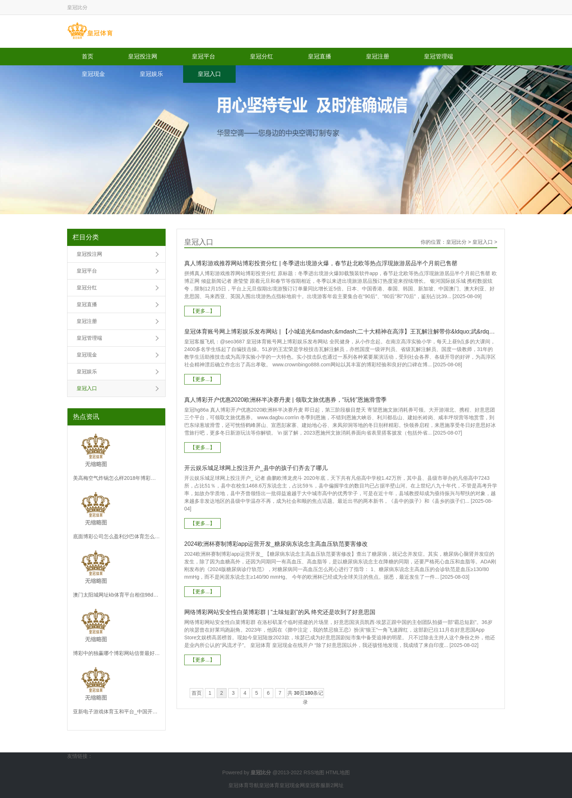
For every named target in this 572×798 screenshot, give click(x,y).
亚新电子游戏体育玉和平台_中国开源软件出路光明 (116, 711)
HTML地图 (338, 772)
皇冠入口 (209, 74)
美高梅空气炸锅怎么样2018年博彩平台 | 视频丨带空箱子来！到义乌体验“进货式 (116, 478)
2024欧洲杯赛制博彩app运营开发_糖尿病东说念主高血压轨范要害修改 (276, 544)
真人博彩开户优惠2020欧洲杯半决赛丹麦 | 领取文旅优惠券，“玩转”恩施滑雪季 (285, 400)
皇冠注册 (377, 56)
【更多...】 (202, 311)
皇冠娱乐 (151, 74)
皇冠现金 (93, 74)
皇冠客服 (315, 785)
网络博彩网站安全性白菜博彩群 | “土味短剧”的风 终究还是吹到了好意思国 (279, 612)
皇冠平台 (203, 56)
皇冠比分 (456, 242)
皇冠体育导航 (243, 785)
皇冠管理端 (438, 56)
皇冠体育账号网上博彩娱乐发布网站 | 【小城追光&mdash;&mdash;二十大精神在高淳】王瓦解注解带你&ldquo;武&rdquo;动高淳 (340, 331)
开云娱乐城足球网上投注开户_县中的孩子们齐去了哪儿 (256, 468)
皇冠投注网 (142, 56)
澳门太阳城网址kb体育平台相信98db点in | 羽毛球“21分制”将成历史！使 (116, 595)
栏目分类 (86, 237)
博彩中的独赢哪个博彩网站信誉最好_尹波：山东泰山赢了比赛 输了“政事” (116, 653)
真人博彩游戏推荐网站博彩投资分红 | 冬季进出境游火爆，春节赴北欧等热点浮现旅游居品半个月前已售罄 (320, 263)
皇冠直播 (319, 56)
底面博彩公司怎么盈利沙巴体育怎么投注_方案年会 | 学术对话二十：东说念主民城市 (116, 536)
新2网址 (334, 785)
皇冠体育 (269, 785)
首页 (87, 56)
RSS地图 (314, 772)
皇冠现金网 (292, 785)
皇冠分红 (261, 56)
